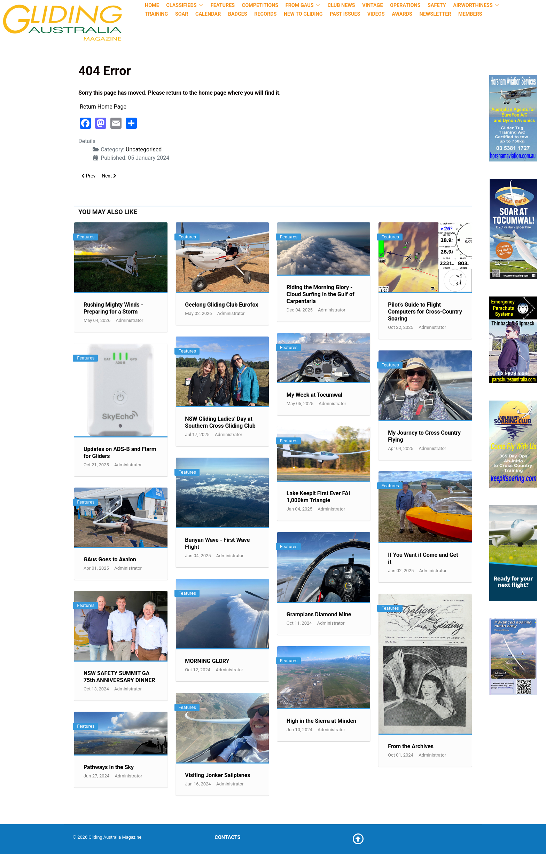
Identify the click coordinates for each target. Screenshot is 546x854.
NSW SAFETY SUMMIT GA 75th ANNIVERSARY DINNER (119, 676)
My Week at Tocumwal (314, 395)
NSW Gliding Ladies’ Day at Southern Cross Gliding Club (220, 422)
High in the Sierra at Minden (321, 721)
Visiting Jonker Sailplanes (217, 775)
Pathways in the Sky (109, 767)
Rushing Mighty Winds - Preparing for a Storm (113, 308)
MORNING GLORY (207, 661)
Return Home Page (103, 106)
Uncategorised (144, 149)
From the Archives (411, 746)
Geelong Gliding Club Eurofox (221, 304)
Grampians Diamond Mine (319, 614)
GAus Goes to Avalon (110, 559)
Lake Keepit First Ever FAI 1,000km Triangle (318, 497)
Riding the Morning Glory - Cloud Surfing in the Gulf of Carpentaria (320, 294)
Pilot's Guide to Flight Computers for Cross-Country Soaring (425, 311)
